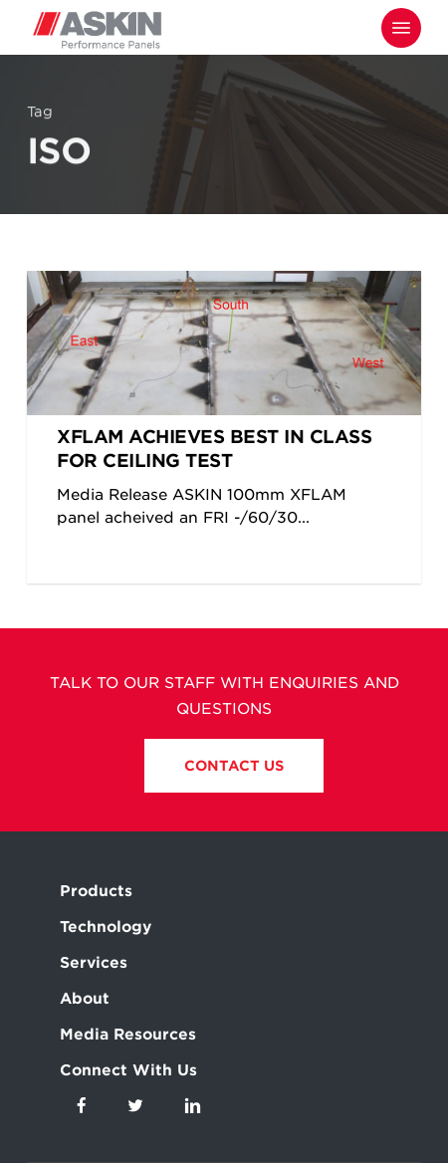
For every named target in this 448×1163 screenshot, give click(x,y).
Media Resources (128, 1035)
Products (96, 891)
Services (93, 963)
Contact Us (234, 766)
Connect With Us (128, 1070)
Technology (105, 927)
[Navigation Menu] (401, 28)
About (85, 999)
